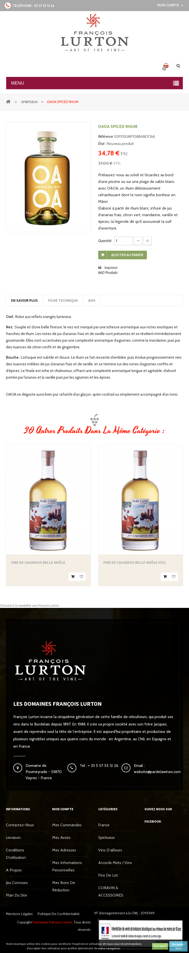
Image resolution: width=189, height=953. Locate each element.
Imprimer (111, 267)
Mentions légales (19, 914)
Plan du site (16, 895)
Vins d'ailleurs (110, 850)
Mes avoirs (61, 837)
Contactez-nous (20, 825)
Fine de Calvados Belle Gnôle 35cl (134, 562)
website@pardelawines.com (157, 771)
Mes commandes (67, 825)
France (104, 825)
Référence (105, 136)
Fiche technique (63, 300)
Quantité (104, 241)
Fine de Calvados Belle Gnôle (38, 562)
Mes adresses (64, 850)
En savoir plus (178, 946)
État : (102, 143)
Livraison (13, 837)
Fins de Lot (108, 875)
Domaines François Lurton (52, 922)
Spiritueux (106, 837)
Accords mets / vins (115, 862)
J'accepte (160, 946)
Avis (91, 300)
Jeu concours (17, 882)
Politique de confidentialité (58, 914)
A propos (14, 870)
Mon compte (62, 809)
